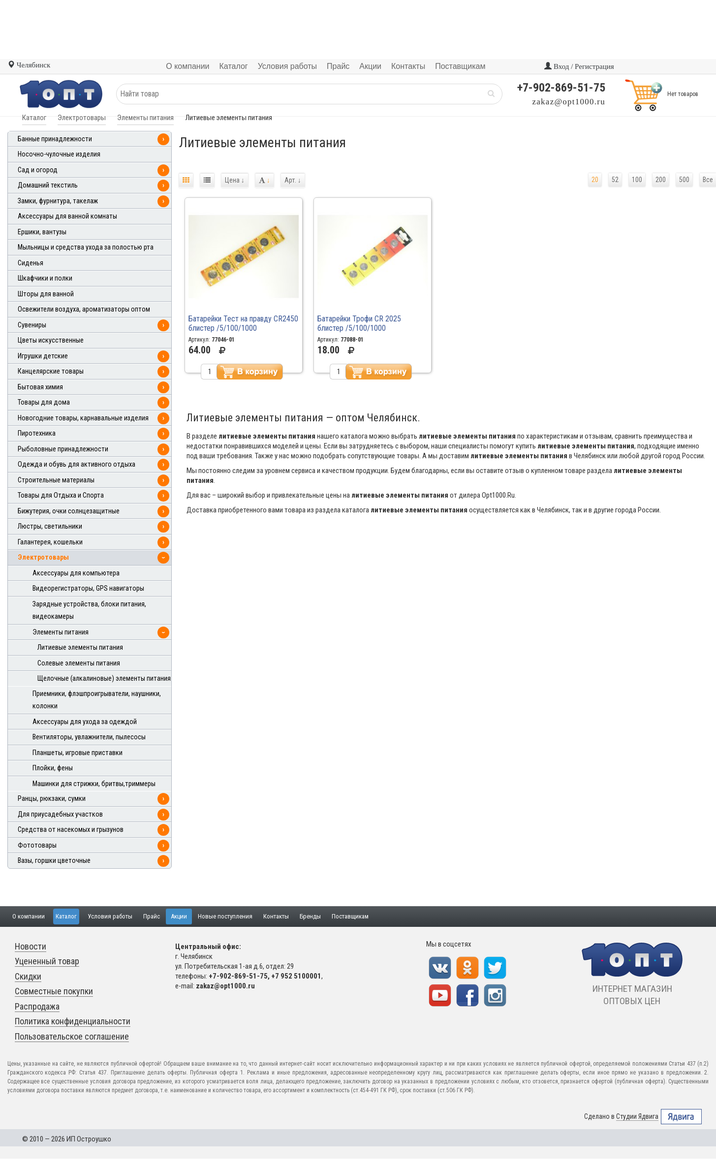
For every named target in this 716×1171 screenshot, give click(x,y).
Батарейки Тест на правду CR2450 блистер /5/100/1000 (243, 323)
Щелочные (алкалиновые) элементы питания (104, 678)
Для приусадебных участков (60, 814)
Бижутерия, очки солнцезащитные (69, 511)
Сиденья (30, 263)
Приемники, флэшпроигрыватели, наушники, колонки (96, 700)
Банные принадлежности (55, 139)
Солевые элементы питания (78, 663)
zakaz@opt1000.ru (568, 101)
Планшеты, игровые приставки (77, 753)
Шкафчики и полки (45, 278)
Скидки (28, 976)
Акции (179, 916)
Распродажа (37, 1006)
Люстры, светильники (50, 526)
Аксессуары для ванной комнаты (67, 216)
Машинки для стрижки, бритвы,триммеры (94, 784)
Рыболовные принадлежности (63, 449)
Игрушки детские (43, 356)
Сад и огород (38, 170)
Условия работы (110, 916)
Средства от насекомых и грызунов (71, 829)
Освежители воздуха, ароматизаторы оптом (84, 309)
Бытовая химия (40, 387)
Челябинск (28, 65)
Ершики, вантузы (42, 232)
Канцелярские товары (51, 371)
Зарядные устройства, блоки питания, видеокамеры (89, 610)
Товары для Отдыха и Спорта (61, 495)
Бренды (310, 916)
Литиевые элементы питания (80, 647)
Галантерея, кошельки (50, 542)
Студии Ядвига (637, 1116)
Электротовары (82, 117)
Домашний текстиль (48, 185)
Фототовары (37, 845)
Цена (235, 180)
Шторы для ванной (46, 294)
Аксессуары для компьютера (76, 573)
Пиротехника (37, 433)
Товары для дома (44, 402)
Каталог (34, 117)
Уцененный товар (47, 961)
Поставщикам (350, 916)
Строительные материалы (56, 480)
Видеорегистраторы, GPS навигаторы (88, 588)
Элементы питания (145, 117)
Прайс (151, 916)
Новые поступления (225, 916)
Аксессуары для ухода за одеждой (84, 722)
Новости (30, 946)
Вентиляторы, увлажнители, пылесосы (89, 737)
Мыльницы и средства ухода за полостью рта (86, 247)
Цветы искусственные (51, 340)
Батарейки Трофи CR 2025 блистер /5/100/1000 (359, 323)
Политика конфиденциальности (72, 1021)
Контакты (276, 916)
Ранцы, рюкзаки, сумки (52, 798)
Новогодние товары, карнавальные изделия (83, 418)
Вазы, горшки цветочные (54, 860)
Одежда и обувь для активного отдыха (76, 464)
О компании (28, 916)
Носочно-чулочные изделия (59, 154)
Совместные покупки (54, 991)
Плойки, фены (52, 768)
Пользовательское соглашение (72, 1036)
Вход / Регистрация (579, 66)
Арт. (292, 180)
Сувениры (32, 325)
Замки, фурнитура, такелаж (58, 201)
